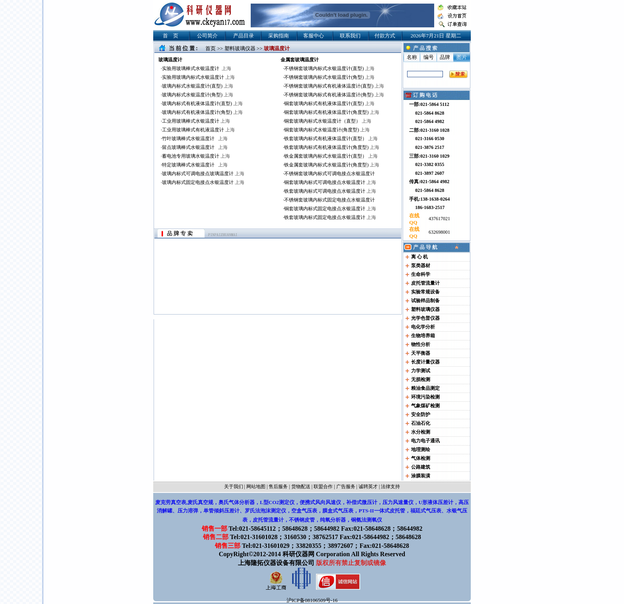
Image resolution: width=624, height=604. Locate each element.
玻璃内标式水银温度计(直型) (197, 86)
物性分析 (420, 344)
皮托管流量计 (425, 283)
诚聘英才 (368, 486)
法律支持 (390, 486)
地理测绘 (420, 449)
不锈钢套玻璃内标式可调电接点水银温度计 (329, 173)
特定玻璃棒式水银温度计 (195, 165)
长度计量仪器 (425, 362)
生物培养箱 (423, 335)
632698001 (438, 232)
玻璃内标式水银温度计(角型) (197, 95)
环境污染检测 (425, 397)
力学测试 (420, 370)
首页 (210, 48)
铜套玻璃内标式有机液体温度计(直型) (329, 103)
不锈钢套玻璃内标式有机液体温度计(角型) (334, 95)
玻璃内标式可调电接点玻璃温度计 (203, 173)
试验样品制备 (425, 300)
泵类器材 (420, 265)
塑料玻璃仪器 (239, 48)
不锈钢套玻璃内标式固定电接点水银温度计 (329, 200)
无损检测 (420, 379)
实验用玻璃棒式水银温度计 (196, 68)
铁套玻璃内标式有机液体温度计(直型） (331, 138)
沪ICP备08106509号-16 (312, 600)
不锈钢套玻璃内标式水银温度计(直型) (329, 68)
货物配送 (300, 486)
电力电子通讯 (425, 441)
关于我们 (233, 486)
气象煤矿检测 (425, 406)
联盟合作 (323, 486)
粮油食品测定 (425, 388)
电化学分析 (423, 327)
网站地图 (255, 486)
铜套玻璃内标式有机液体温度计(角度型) (331, 112)
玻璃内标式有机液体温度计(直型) (202, 103)
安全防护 (420, 414)
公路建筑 (420, 467)
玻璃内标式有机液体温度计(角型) (202, 112)
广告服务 (345, 486)
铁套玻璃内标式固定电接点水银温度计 (330, 217)
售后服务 (278, 486)
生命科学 (420, 274)
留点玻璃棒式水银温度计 (195, 147)
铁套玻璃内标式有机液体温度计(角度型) (331, 147)
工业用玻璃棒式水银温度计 (196, 121)
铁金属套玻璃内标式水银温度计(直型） (331, 156)
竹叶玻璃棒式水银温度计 (195, 138)
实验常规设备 (425, 292)
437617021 (438, 218)
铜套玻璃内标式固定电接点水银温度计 (330, 208)
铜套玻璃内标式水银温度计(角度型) (327, 130)
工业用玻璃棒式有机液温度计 (198, 130)
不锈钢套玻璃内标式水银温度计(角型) (329, 77)
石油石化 (420, 423)
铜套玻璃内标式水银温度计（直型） (327, 121)
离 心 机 (419, 257)
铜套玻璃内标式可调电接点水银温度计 (330, 182)
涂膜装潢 (420, 476)
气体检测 (420, 458)
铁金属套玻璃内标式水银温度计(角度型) (331, 165)
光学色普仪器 (425, 318)
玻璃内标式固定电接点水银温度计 (203, 182)
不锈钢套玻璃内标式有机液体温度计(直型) (334, 86)
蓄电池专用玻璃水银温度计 (196, 156)
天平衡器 (420, 353)
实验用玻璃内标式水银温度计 (198, 77)
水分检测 (420, 432)
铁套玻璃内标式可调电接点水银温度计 (330, 191)
